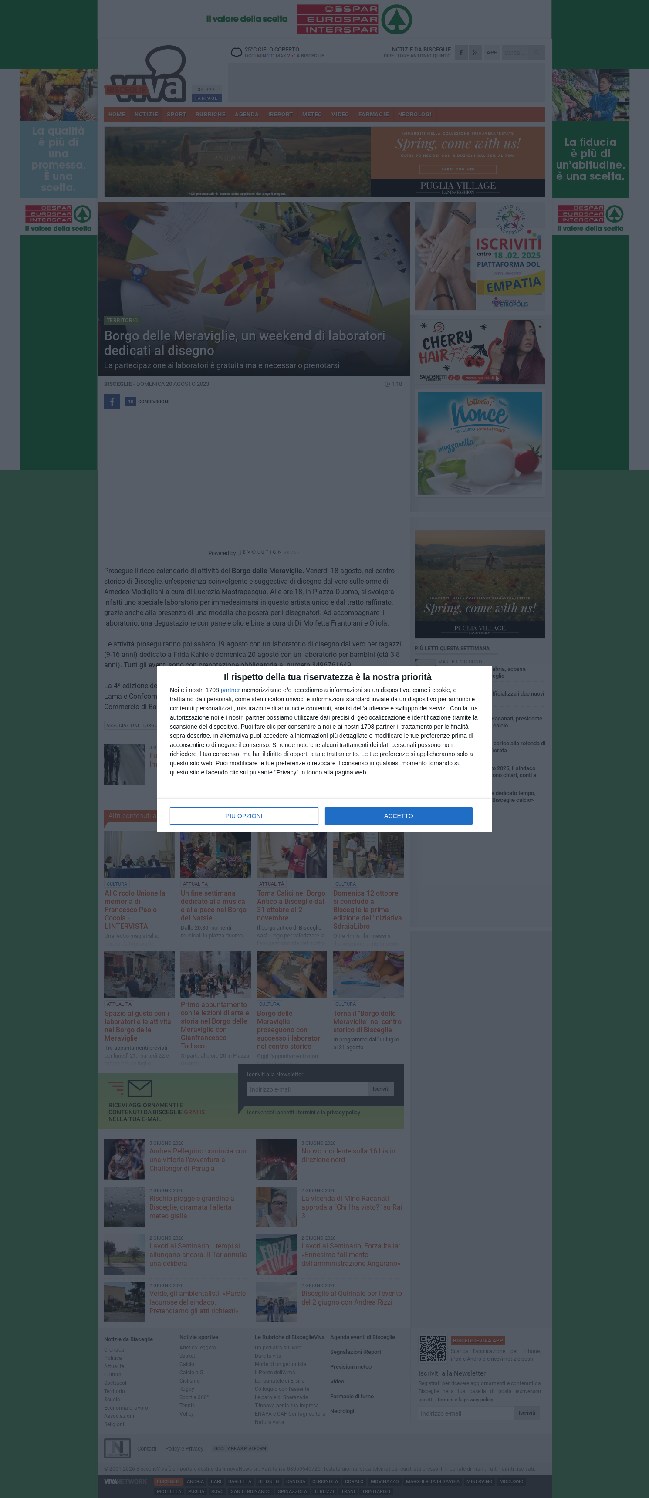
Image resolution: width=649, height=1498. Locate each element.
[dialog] (324, 749)
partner (230, 690)
